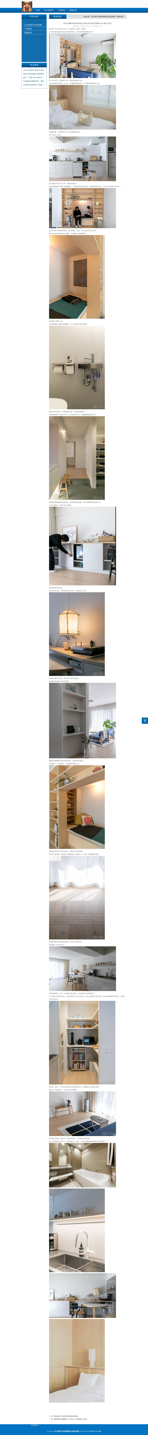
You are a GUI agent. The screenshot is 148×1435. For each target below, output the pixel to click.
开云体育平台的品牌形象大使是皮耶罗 (103, 16)
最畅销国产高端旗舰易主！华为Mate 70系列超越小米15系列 (70, 1419)
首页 (38, 10)
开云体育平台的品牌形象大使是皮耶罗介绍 (50, 10)
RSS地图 (90, 1431)
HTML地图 (97, 1431)
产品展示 (61, 10)
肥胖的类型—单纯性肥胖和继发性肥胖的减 (66, 1416)
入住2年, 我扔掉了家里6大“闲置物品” (34, 70)
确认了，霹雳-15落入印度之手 (33, 77)
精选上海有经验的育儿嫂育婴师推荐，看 (34, 74)
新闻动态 (73, 10)
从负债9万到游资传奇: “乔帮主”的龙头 (34, 85)
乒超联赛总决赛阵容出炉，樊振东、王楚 (34, 81)
